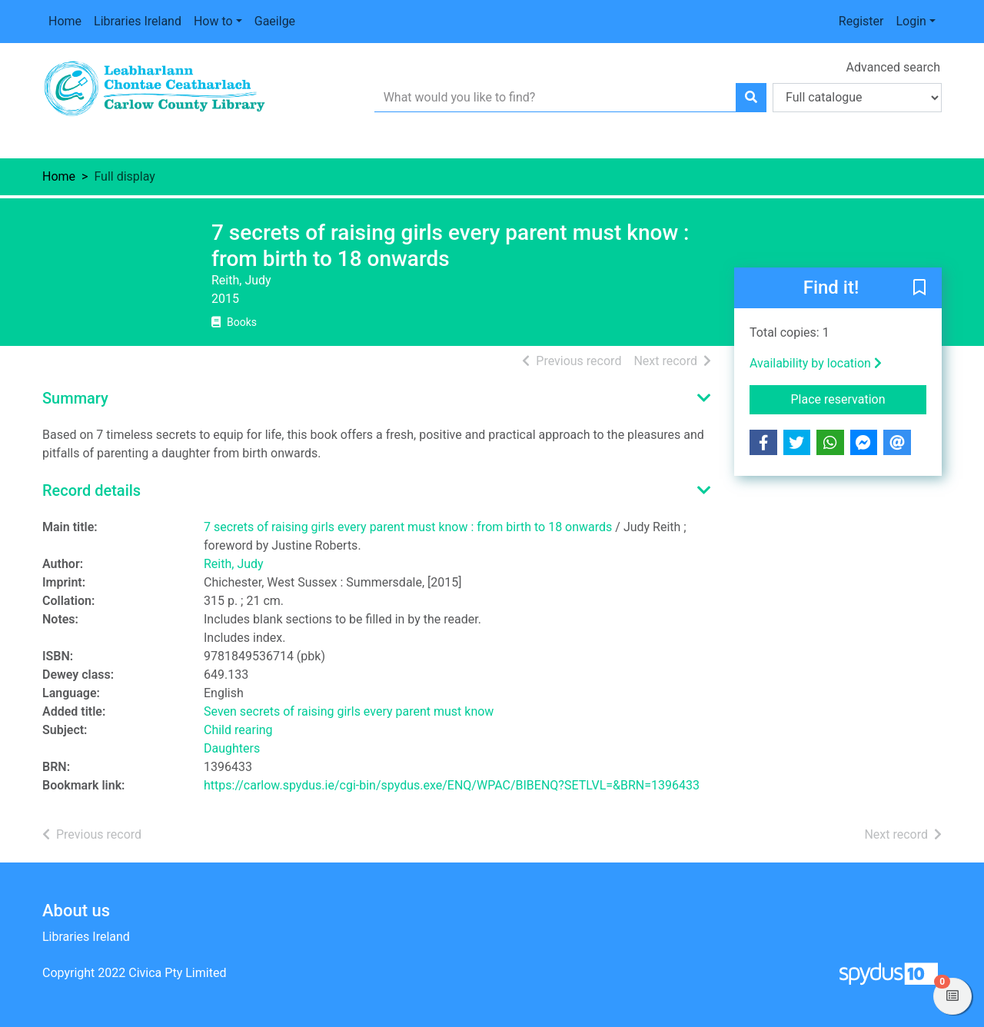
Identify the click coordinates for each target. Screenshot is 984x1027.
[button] (919, 289)
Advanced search (893, 67)
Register (861, 21)
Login (911, 21)
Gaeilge (274, 21)
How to (213, 21)
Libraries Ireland (137, 21)
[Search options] (857, 97)
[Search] (751, 97)
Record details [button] (91, 490)
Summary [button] (75, 398)
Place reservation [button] (859, 398)
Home (64, 21)
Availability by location (816, 363)
